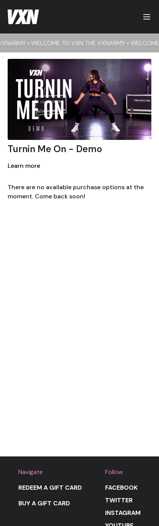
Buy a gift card (44, 503)
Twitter (119, 500)
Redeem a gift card (50, 488)
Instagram (123, 513)
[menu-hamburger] (146, 17)
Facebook (121, 488)
